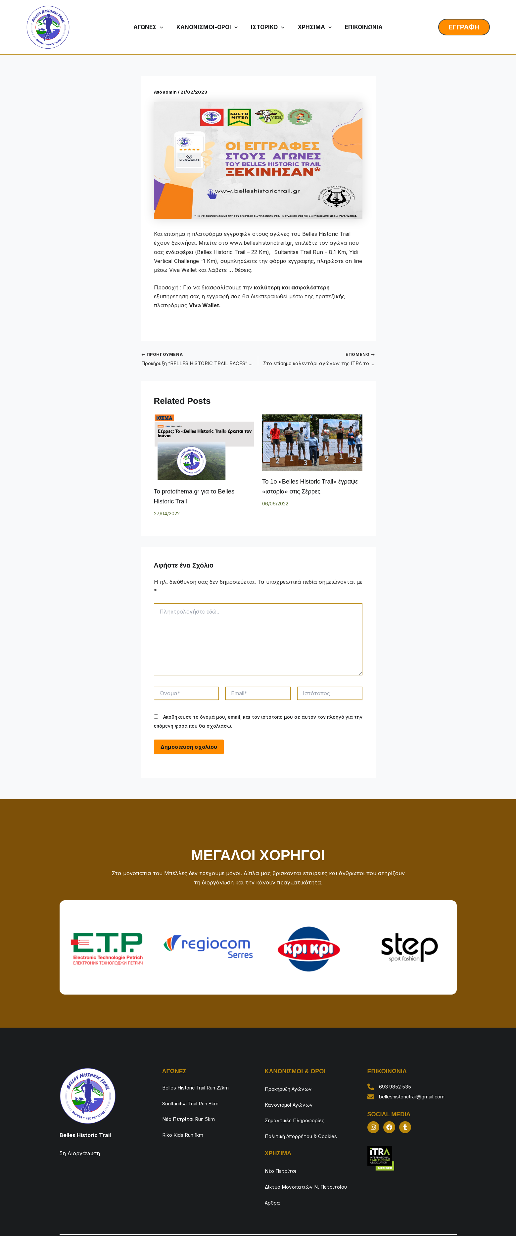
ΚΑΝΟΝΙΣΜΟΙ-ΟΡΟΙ (209, 27)
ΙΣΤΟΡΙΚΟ (268, 27)
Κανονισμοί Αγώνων (291, 1099)
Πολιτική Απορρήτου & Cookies (305, 1121)
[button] (164, 27)
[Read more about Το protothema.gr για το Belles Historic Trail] (204, 448)
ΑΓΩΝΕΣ (153, 27)
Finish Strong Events (403, 1219)
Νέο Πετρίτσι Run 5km (191, 1108)
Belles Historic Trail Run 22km (200, 1086)
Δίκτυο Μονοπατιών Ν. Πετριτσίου (295, 1164)
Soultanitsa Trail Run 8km (194, 1097)
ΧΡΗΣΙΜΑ (313, 27)
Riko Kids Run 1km (185, 1119)
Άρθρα (273, 1178)
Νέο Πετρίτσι (282, 1151)
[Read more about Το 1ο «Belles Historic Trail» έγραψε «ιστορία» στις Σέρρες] (312, 443)
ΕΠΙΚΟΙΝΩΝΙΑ (359, 27)
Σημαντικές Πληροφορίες (298, 1110)
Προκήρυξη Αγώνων (291, 1088)
